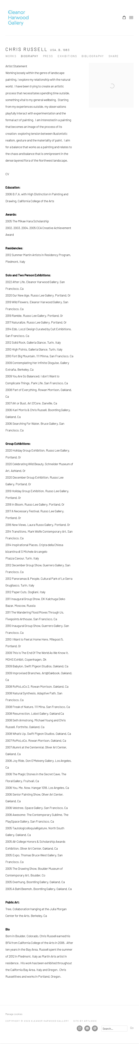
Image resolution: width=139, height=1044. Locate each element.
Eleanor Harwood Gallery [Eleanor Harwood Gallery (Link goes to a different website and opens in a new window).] (18, 17)
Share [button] (114, 56)
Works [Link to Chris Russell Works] (10, 56)
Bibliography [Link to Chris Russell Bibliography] (93, 56)
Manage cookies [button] (13, 1014)
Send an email (95, 1028)
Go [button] (132, 1027)
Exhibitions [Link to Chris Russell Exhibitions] (67, 56)
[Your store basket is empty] (124, 17)
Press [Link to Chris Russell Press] (48, 56)
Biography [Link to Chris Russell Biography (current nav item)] (30, 56)
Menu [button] (131, 17)
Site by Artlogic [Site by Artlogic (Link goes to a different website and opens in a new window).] (85, 1021)
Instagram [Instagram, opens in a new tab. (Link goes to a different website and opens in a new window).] (80, 1028)
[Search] (114, 1028)
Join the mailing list (87, 1028)
